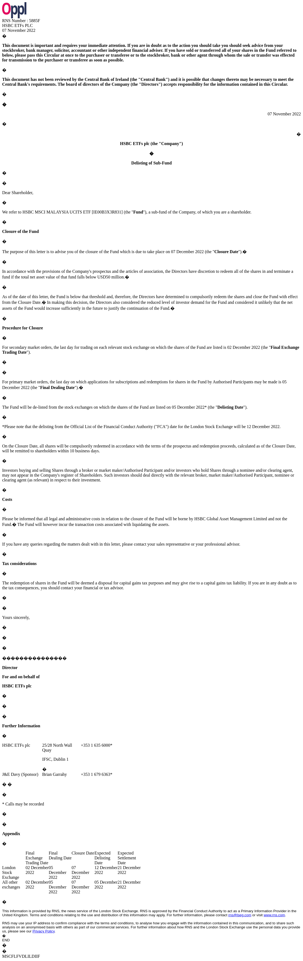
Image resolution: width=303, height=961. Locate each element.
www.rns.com (274, 915)
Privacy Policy (44, 931)
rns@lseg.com (239, 915)
